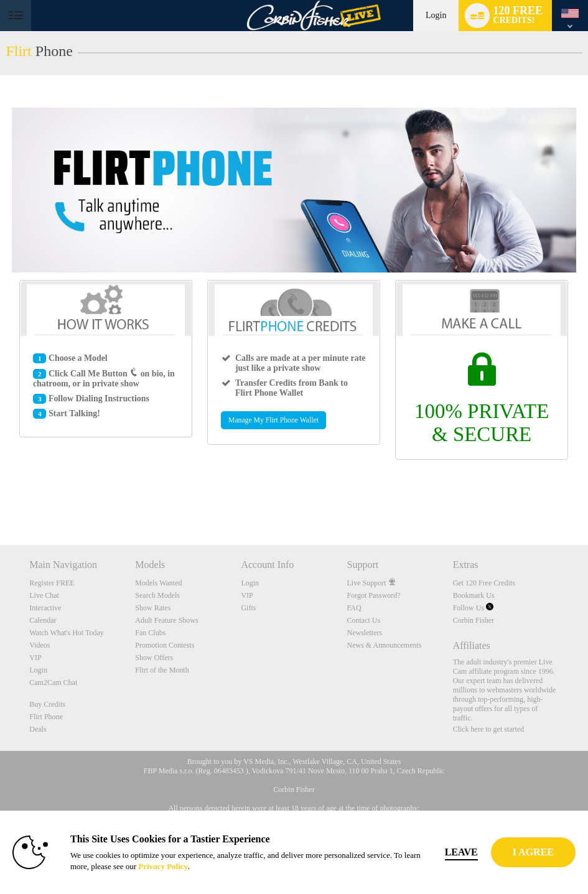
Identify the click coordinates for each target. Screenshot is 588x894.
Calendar (42, 620)
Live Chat (44, 595)
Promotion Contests (164, 645)
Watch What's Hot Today (66, 632)
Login (436, 15)
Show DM (0, 498)
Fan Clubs (150, 632)
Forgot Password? (374, 595)
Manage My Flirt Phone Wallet (273, 420)
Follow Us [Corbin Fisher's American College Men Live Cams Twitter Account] (473, 607)
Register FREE (51, 583)
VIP (35, 657)
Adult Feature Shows (166, 620)
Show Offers (154, 657)
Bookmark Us (474, 595)
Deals (37, 729)
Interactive (45, 607)
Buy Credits (47, 704)
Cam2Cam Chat (53, 682)
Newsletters (365, 632)
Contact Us (364, 620)
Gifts (248, 607)
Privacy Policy (163, 866)
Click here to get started (489, 729)
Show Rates (152, 607)
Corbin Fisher (473, 620)
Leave (461, 852)
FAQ (354, 607)
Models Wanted (158, 583)
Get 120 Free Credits (484, 583)
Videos (39, 645)
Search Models (157, 595)
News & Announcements (384, 645)
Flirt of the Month (162, 670)
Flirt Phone (46, 716)
